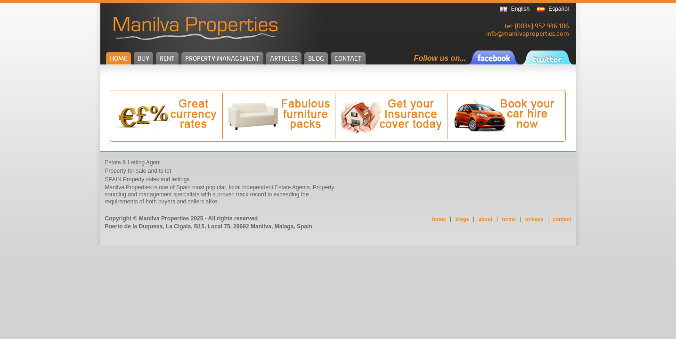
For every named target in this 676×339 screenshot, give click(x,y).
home (439, 219)
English (520, 9)
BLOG (316, 58)
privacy (534, 219)
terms (509, 219)
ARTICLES (284, 58)
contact (562, 219)
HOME (118, 58)
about (486, 219)
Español (558, 9)
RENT (167, 58)
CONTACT (348, 58)
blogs (462, 219)
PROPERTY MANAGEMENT (222, 58)
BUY (143, 58)
